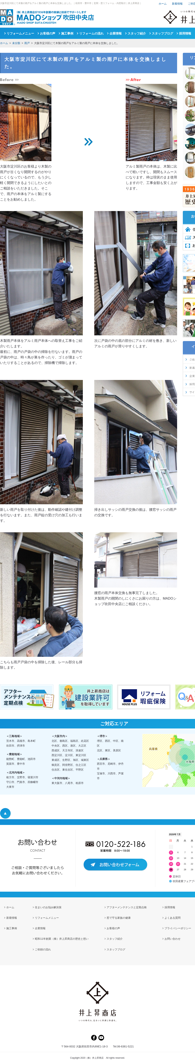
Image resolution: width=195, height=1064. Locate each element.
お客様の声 (47, 33)
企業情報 (115, 33)
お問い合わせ (173, 938)
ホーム (4, 43)
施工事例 (67, 33)
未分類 (16, 43)
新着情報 (177, 3)
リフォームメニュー (20, 33)
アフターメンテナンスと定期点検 (127, 907)
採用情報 (185, 33)
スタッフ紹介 (137, 33)
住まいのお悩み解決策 (48, 907)
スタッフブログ (162, 33)
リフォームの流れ (91, 33)
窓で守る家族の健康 (119, 917)
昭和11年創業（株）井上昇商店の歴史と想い (62, 938)
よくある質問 (173, 917)
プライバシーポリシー (178, 928)
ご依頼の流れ (43, 949)
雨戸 (27, 43)
